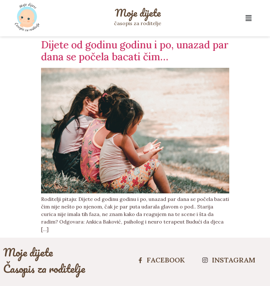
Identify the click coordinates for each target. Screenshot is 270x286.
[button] (248, 18)
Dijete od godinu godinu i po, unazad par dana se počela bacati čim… (135, 50)
